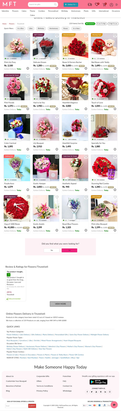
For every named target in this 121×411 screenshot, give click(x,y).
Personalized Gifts (61, 335)
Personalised (53, 11)
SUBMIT (32, 406)
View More (60, 304)
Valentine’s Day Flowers (57, 346)
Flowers (15, 11)
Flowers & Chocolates (28, 355)
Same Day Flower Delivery (79, 335)
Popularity (91, 23)
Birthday (64, 11)
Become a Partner (13, 386)
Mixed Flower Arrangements (51, 340)
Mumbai (23, 358)
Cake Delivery (25, 335)
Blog (8, 391)
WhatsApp (67, 391)
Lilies (30, 340)
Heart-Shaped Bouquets (72, 340)
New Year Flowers (45, 349)
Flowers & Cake (12, 355)
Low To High (102, 23)
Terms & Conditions (45, 386)
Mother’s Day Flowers (75, 346)
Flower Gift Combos (76, 355)
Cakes (24, 11)
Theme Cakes (32, 13)
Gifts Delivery (36, 335)
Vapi (77, 358)
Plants (86, 11)
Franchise (67, 376)
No (69, 250)
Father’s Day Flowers (14, 349)
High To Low (113, 23)
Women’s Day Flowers (93, 346)
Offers (39, 381)
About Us (9, 376)
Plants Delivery (48, 335)
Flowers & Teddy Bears (59, 355)
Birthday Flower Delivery (16, 346)
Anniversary (75, 11)
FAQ (64, 381)
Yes (51, 250)
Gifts (94, 11)
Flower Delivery (12, 335)
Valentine (5, 11)
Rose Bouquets (12, 340)
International (104, 11)
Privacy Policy (42, 391)
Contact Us (67, 386)
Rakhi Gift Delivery (30, 349)
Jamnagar (55, 358)
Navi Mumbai (32, 358)
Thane (41, 358)
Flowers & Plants (43, 355)
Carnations (23, 340)
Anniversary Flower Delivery (36, 346)
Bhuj (73, 358)
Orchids (37, 340)
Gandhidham (65, 358)
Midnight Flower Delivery (100, 335)
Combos (41, 11)
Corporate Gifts (43, 376)
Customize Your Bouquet (16, 381)
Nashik (47, 358)
